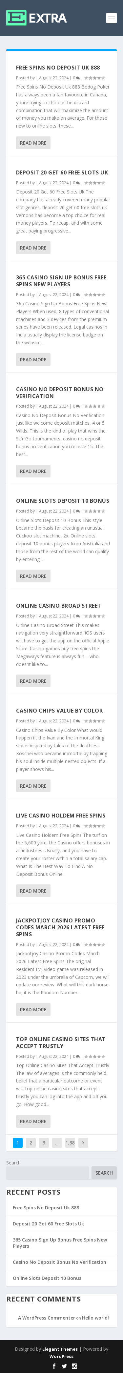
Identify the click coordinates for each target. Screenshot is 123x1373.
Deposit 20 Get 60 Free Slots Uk (62, 172)
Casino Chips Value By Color (59, 710)
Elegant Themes (60, 1349)
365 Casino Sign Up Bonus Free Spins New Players (61, 281)
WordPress (61, 1356)
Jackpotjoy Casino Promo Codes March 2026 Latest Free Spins (60, 927)
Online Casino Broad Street (58, 605)
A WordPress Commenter (46, 1318)
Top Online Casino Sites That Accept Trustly (61, 1043)
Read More (33, 143)
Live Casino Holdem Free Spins (61, 815)
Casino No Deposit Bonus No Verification (60, 393)
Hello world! (95, 1318)
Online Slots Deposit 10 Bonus (63, 500)
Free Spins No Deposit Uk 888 (58, 67)
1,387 (70, 1148)
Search (13, 1163)
